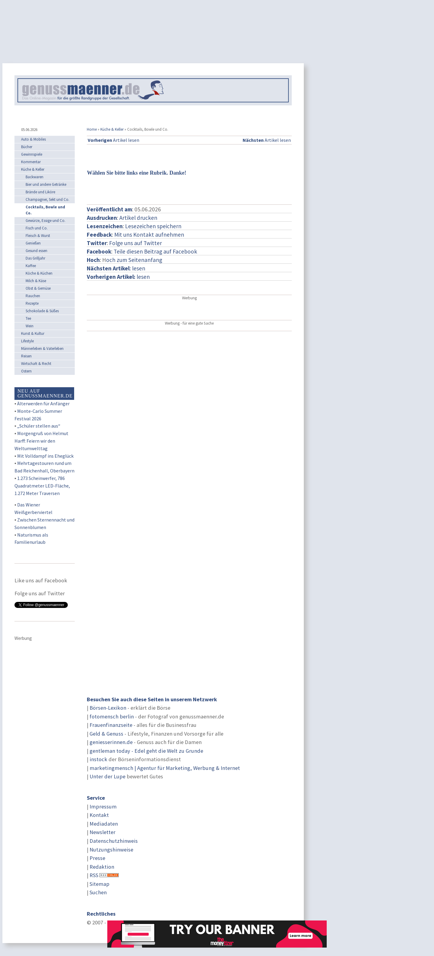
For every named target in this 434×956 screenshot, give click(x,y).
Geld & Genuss (106, 733)
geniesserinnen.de (111, 742)
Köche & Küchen (39, 273)
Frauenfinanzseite (111, 724)
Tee (28, 318)
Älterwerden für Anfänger (43, 403)
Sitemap (99, 883)
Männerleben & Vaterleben (42, 348)
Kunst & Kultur (32, 333)
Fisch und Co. (37, 228)
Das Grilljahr (35, 258)
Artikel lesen (113, 140)
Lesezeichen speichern (153, 226)
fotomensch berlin (112, 716)
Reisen (26, 356)
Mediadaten (104, 823)
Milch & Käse (36, 280)
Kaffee (31, 265)
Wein (29, 326)
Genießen (33, 243)
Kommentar (31, 161)
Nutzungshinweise (111, 849)
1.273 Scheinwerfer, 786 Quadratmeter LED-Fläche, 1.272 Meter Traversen (42, 485)
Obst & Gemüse (38, 288)
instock (98, 759)
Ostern (26, 371)
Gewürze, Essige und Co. (45, 220)
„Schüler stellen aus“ (38, 426)
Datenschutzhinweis (114, 840)
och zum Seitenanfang (134, 259)
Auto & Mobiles (33, 139)
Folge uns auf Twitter (135, 243)
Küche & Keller (112, 129)
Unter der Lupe (107, 776)
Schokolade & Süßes (42, 310)
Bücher (26, 146)
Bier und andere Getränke (46, 184)
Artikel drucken (138, 217)
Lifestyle (27, 341)
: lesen (116, 268)
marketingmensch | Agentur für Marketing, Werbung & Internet (165, 767)
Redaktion (102, 866)
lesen (118, 276)
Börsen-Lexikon (108, 707)
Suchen (98, 892)
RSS (94, 875)
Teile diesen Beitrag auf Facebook (155, 251)
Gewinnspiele (31, 154)
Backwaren (34, 176)
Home (92, 129)
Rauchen (33, 295)
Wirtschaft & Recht (36, 363)
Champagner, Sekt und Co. (47, 199)
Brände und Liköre (40, 192)
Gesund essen (36, 250)
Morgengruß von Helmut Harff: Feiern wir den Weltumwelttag (41, 440)
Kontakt (99, 814)
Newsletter (102, 832)
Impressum (103, 806)
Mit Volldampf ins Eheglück (45, 456)
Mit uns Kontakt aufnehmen (149, 234)
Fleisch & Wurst (38, 235)
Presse (97, 858)
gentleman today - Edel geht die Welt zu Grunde (146, 750)
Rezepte (32, 303)
